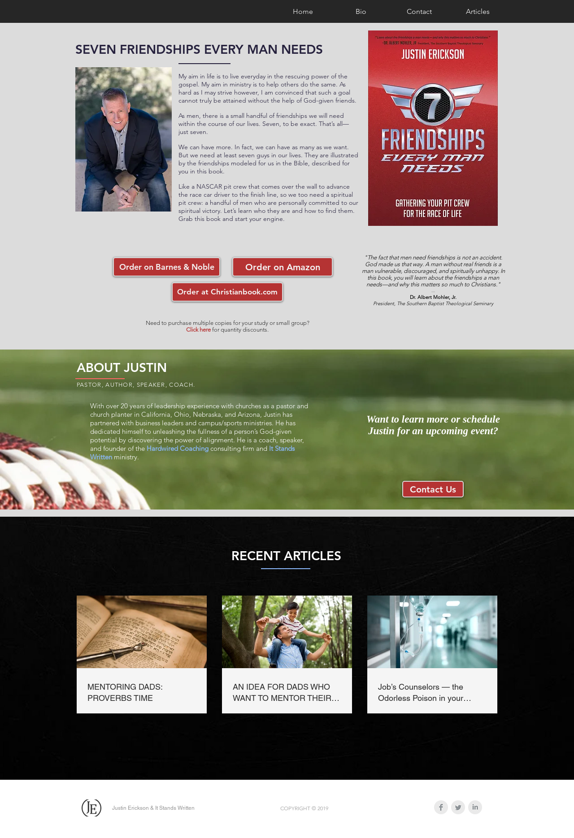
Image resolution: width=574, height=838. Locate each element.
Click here (198, 329)
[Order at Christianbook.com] (227, 292)
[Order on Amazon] (282, 266)
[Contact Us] (433, 489)
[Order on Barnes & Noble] (166, 266)
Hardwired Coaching (178, 448)
